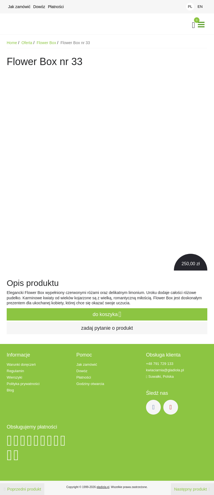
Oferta (27, 42)
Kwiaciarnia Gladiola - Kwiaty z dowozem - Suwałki (30, 24)
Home (12, 42)
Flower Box (47, 42)
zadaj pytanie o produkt (107, 328)
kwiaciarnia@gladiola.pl (165, 370)
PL (190, 6)
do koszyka (107, 314)
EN (200, 6)
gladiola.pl (102, 487)
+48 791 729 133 (159, 364)
